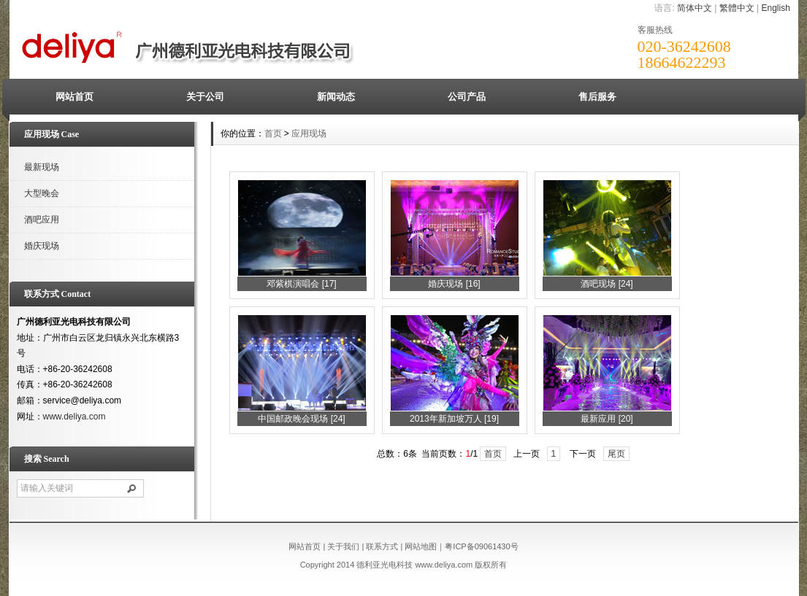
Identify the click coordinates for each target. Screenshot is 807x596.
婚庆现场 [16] (454, 284)
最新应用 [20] (606, 419)
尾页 (616, 454)
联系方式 (382, 546)
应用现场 (308, 133)
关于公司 (205, 96)
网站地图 (421, 546)
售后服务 (597, 96)
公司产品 (467, 96)
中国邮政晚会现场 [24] (301, 419)
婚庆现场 (41, 246)
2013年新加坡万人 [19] (454, 419)
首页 (273, 133)
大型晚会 (41, 193)
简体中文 (694, 8)
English (775, 8)
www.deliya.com (74, 416)
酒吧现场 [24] (606, 284)
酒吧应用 (41, 219)
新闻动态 (336, 96)
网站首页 (74, 96)
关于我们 (343, 546)
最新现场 (41, 167)
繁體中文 (736, 8)
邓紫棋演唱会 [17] (301, 284)
